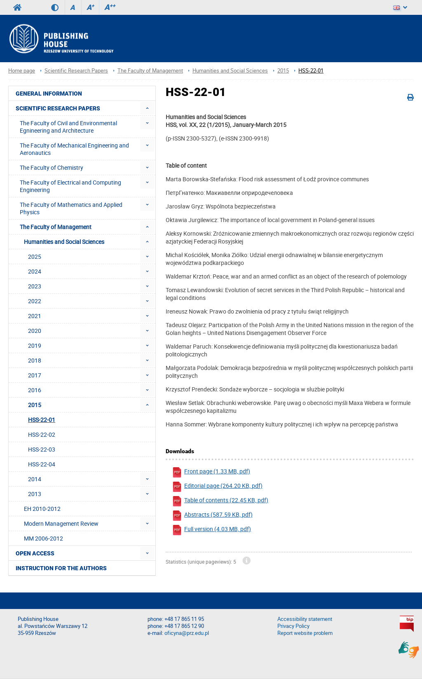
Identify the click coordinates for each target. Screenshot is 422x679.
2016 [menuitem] (34, 390)
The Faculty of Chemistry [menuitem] (51, 167)
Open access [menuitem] (35, 553)
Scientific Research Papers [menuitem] (58, 108)
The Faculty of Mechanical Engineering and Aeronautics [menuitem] (74, 149)
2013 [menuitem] (34, 494)
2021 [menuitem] (34, 316)
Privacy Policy (293, 626)
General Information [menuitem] (49, 93)
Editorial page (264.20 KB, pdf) (217, 487)
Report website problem (305, 633)
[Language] (400, 7)
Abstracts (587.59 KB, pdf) (212, 515)
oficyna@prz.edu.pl (186, 633)
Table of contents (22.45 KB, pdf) (220, 501)
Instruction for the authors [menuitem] (61, 568)
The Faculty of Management (150, 70)
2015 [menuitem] (34, 405)
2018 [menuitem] (34, 360)
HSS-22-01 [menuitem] (41, 420)
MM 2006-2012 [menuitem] (43, 538)
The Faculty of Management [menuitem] (55, 227)
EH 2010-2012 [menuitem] (42, 509)
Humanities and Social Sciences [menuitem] (64, 242)
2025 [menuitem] (34, 256)
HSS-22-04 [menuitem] (41, 464)
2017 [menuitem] (34, 375)
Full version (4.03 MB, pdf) (211, 530)
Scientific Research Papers (76, 70)
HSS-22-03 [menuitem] (41, 449)
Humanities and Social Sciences (230, 70)
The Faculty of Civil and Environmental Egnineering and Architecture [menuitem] (68, 126)
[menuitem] (147, 108)
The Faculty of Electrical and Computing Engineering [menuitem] (70, 186)
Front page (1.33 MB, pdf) (211, 472)
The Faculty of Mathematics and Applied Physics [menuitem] (71, 208)
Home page (21, 70)
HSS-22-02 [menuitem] (41, 434)
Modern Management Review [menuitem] (61, 523)
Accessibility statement (304, 619)
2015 (283, 70)
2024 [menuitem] (34, 271)
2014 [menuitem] (34, 479)
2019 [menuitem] (34, 345)
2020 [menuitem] (34, 331)
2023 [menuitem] (34, 286)
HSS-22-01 (311, 70)
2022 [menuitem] (34, 301)
